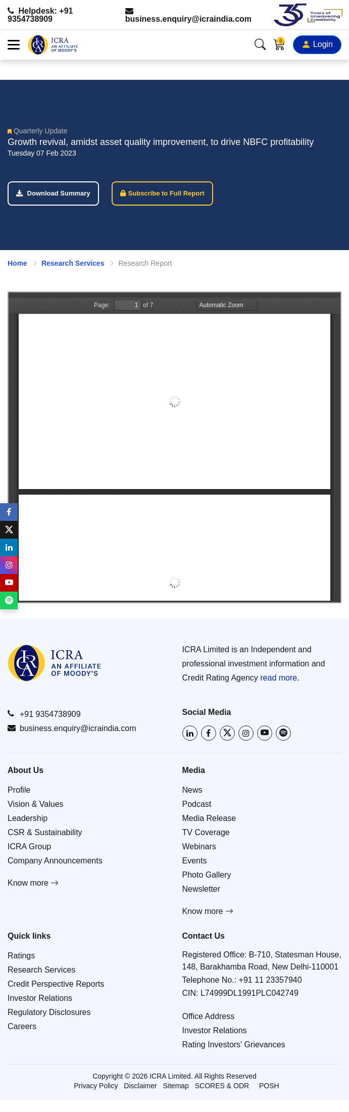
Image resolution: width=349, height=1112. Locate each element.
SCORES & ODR (222, 1086)
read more (278, 677)
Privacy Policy (96, 1086)
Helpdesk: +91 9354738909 (40, 15)
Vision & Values (36, 804)
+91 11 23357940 (270, 980)
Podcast (197, 804)
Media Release (209, 818)
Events (194, 860)
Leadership (27, 818)
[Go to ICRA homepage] (54, 663)
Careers (22, 1026)
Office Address (208, 1016)
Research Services (73, 263)
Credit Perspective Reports (56, 984)
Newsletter (201, 889)
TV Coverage (206, 832)
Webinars (199, 846)
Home (17, 263)
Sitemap (176, 1086)
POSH (269, 1086)
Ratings (21, 955)
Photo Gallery (206, 875)
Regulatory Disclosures (49, 1012)
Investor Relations (40, 998)
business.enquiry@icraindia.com (188, 15)
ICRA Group (29, 846)
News (192, 790)
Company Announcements (55, 860)
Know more (33, 883)
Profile (19, 790)
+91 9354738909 (44, 713)
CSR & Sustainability (45, 832)
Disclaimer (140, 1086)
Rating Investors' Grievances (233, 1044)
